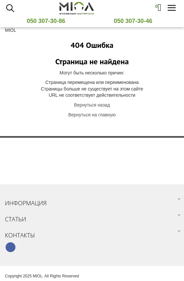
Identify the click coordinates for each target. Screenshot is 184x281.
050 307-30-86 (48, 21)
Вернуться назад (92, 105)
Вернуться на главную (92, 114)
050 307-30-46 (135, 21)
